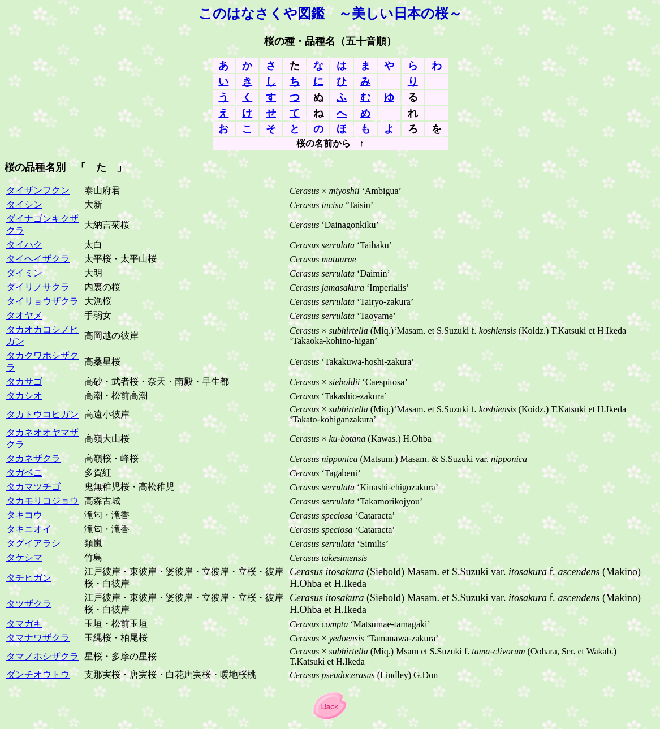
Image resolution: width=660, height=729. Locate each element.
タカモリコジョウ (42, 501)
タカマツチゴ (33, 486)
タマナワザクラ (38, 637)
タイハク (24, 244)
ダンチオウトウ (38, 674)
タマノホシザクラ (42, 656)
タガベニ (24, 472)
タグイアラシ (33, 543)
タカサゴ (24, 381)
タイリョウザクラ (42, 301)
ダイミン (24, 273)
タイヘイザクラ (38, 259)
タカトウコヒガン (42, 414)
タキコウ (24, 515)
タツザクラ (28, 604)
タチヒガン (28, 578)
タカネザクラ (33, 458)
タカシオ (24, 395)
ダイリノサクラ (38, 287)
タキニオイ (28, 529)
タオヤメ (24, 315)
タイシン (24, 204)
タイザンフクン (38, 190)
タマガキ (24, 623)
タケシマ (24, 557)
